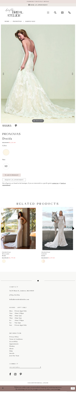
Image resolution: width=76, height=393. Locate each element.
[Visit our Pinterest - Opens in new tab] (21, 375)
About (11, 350)
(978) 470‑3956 (14, 296)
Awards (11, 355)
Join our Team (14, 357)
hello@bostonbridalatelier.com (19, 301)
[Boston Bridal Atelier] (14, 13)
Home (7, 22)
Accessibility (13, 343)
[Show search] (55, 13)
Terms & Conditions (16, 340)
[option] (38, 74)
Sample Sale (30, 22)
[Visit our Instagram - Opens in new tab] (15, 375)
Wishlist (12, 348)
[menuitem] (48, 13)
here (59, 391)
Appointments (14, 345)
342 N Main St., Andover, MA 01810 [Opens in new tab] (21, 292)
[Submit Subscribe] (40, 369)
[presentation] (18, 230)
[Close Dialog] (3, 390)
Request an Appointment (15, 181)
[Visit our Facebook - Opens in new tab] (10, 375)
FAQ (10, 352)
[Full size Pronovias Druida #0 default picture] (38, 74)
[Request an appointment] (38, 5)
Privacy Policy (14, 338)
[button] (48, 13)
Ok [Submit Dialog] (73, 390)
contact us (55, 185)
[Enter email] (25, 369)
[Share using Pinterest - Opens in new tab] (16, 126)
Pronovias (17, 22)
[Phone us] (69, 13)
